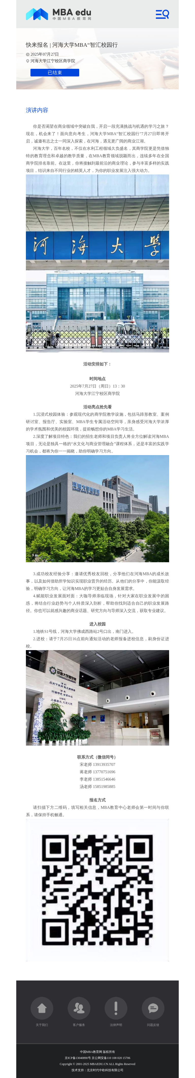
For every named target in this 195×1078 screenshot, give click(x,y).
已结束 (55, 72)
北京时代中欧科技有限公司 (105, 1070)
